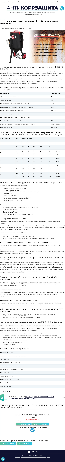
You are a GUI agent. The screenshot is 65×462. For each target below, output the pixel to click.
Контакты (17, 457)
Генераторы (23, 12)
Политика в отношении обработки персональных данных (35, 457)
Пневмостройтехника (8, 443)
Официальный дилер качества (32, 14)
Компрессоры (14, 12)
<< (2, 20)
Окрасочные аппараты (34, 12)
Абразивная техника (48, 12)
